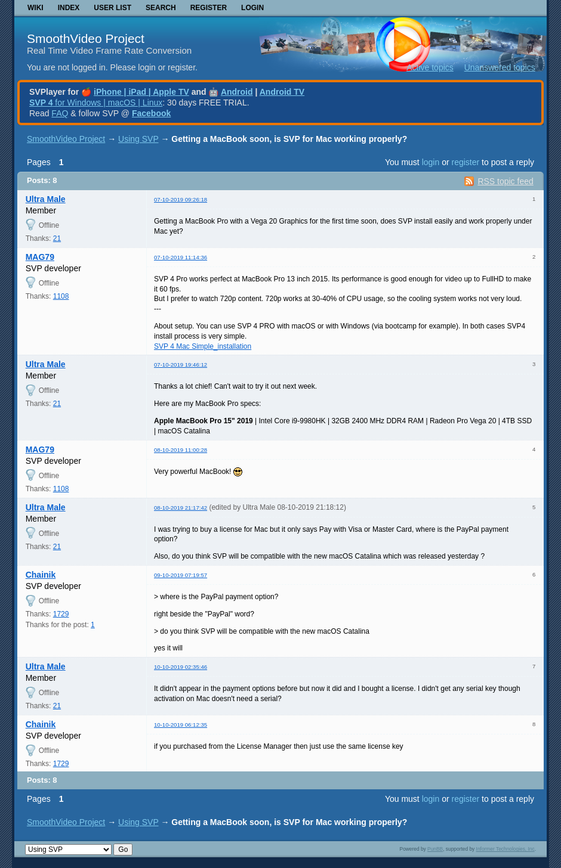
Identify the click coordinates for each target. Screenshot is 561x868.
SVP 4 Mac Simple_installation (202, 346)
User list (112, 8)
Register (208, 8)
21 (57, 238)
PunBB (435, 849)
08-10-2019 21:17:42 (180, 507)
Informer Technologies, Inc (505, 849)
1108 (61, 296)
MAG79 (40, 257)
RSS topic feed (505, 181)
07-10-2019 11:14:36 (180, 257)
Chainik (41, 574)
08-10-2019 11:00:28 (180, 450)
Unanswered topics (499, 67)
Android (237, 92)
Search (161, 8)
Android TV (282, 92)
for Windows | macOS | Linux (95, 102)
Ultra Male (46, 199)
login (431, 162)
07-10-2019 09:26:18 (180, 199)
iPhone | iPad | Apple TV (141, 92)
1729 (61, 614)
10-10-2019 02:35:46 (180, 667)
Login (252, 8)
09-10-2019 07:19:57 (180, 575)
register (465, 162)
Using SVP (138, 139)
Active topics (430, 67)
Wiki (35, 8)
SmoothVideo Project (85, 38)
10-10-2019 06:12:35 (180, 724)
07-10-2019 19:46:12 (180, 364)
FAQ (59, 113)
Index (69, 8)
